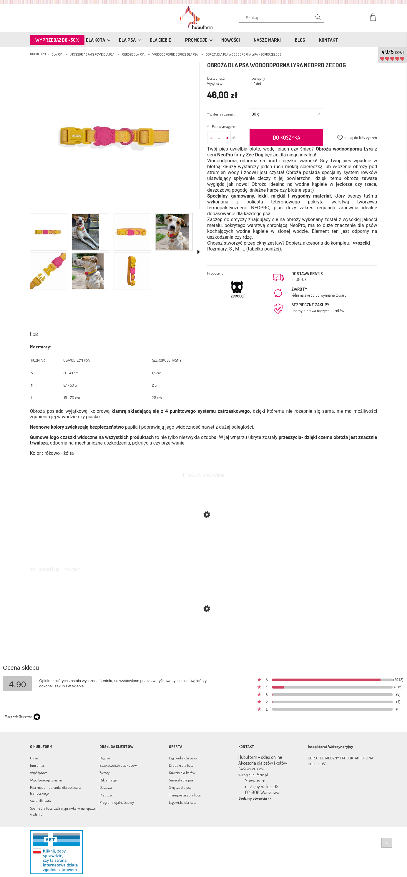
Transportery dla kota (185, 795)
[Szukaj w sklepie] (282, 17)
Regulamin (107, 758)
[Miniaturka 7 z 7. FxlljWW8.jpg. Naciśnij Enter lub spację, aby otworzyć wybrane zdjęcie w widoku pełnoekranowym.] (131, 271)
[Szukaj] (315, 19)
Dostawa (105, 787)
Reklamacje (108, 780)
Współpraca (39, 772)
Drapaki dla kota (181, 765)
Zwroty (104, 772)
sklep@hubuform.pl (253, 774)
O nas (34, 758)
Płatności (106, 795)
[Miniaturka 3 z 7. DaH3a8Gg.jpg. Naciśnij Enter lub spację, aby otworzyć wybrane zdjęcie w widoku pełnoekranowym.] (131, 232)
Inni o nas (37, 765)
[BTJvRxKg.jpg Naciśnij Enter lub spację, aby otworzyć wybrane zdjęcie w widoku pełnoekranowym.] (114, 136)
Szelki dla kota (40, 801)
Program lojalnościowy (116, 802)
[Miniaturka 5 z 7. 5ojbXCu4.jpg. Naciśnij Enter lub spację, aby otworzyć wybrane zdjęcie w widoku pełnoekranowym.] (48, 271)
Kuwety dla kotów (182, 772)
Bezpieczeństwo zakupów (118, 765)
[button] (198, 252)
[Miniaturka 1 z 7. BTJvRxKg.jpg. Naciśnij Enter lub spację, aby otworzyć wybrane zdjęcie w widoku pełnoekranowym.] (48, 232)
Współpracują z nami (46, 780)
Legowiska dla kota (182, 802)
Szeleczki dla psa (181, 780)
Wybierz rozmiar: (221, 114)
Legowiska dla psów (183, 758)
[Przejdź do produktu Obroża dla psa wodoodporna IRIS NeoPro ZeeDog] (203, 636)
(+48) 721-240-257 (251, 768)
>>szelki (361, 243)
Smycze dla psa (180, 787)
